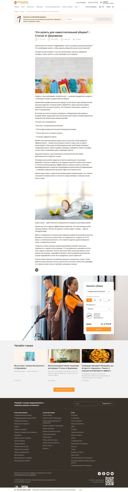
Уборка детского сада (50, 440)
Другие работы (19, 455)
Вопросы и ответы (77, 452)
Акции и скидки (67, 7)
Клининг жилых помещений (52, 418)
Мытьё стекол (47, 445)
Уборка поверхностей (21, 452)
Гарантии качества (77, 432)
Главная (16, 11)
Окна (23, 7)
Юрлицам (39, 7)
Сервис (32, 473)
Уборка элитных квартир (22, 438)
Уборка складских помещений (53, 426)
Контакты (74, 415)
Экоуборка (17, 435)
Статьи (22, 11)
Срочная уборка (19, 441)
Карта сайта (75, 455)
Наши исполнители (77, 424)
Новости (74, 446)
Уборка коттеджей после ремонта (25, 432)
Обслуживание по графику (23, 458)
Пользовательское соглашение (81, 458)
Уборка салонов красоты (51, 443)
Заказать (99, 329)
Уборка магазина (48, 428)
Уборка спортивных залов (51, 431)
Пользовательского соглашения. (25, 475)
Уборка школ (47, 437)
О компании (75, 418)
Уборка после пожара (21, 449)
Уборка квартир (19, 444)
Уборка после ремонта (21, 424)
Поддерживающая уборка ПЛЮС (25, 418)
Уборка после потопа (21, 446)
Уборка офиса (47, 415)
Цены (73, 426)
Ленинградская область (22, 461)
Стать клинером (91, 7)
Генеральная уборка (21, 421)
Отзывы (74, 429)
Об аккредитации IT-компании (81, 465)
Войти (109, 7)
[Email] (86, 404)
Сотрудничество (76, 441)
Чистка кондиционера (52, 7)
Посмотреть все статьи (64, 389)
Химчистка (30, 7)
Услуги (73, 438)
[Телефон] (79, 19)
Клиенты (46, 448)
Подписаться (106, 403)
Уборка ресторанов (49, 434)
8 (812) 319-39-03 (93, 2)
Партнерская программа (79, 444)
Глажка (16, 426)
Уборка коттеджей (20, 429)
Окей (80, 490)
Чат (103, 7)
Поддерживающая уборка (23, 415)
